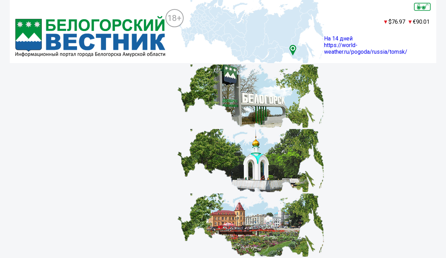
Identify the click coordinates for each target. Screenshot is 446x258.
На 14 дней (338, 38)
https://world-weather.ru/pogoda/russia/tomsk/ (365, 48)
